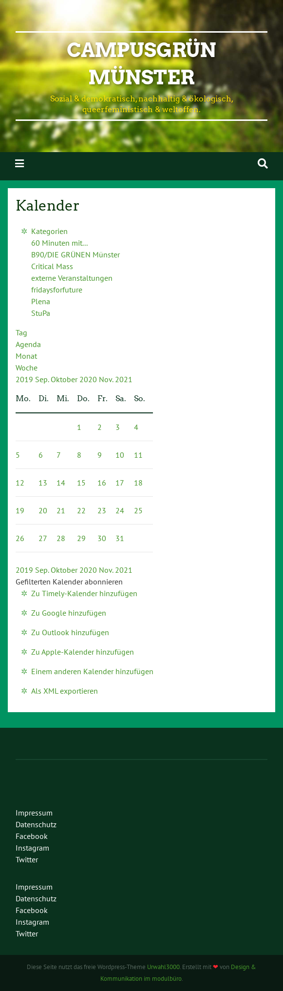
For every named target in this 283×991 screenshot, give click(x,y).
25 (138, 510)
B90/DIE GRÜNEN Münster (75, 254)
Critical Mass (52, 266)
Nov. (107, 379)
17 (119, 482)
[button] (69, 581)
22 (81, 510)
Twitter (27, 859)
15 (81, 482)
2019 (25, 379)
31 (119, 538)
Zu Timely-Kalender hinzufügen (84, 593)
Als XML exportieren (64, 691)
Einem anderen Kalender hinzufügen (92, 671)
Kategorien (49, 231)
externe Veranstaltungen (72, 278)
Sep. (43, 379)
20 (42, 510)
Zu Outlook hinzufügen (70, 632)
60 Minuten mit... (59, 243)
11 (138, 455)
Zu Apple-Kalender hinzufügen (82, 652)
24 (119, 510)
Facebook (32, 836)
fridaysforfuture (56, 289)
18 (138, 482)
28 (61, 538)
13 (42, 482)
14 (61, 482)
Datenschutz (36, 824)
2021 (123, 379)
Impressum (34, 812)
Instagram (32, 848)
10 (119, 455)
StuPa (40, 313)
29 (81, 538)
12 (20, 482)
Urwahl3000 (163, 967)
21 (61, 510)
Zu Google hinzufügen (68, 613)
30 (101, 538)
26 (20, 538)
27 (42, 538)
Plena (40, 301)
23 (101, 510)
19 (20, 510)
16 (101, 482)
